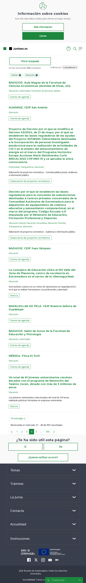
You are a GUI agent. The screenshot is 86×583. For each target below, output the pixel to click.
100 (48, 432)
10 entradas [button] (19, 419)
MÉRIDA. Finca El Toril (24, 356)
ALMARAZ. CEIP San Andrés (28, 107)
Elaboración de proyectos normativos (30, 181)
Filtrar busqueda (30, 61)
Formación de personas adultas (46, 90)
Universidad (24, 90)
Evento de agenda (19, 96)
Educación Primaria (57, 223)
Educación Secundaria (36, 223)
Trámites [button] (16, 483)
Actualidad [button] (18, 524)
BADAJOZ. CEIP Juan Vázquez (30, 248)
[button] (68, 48)
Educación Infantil (17, 223)
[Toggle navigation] (31, 48)
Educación (13, 90)
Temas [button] (15, 470)
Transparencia (26, 167)
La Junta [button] (16, 497)
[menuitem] (28, 559)
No (60, 446)
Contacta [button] (17, 510)
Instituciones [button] (20, 538)
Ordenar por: (56, 67)
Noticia (14, 295)
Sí (25, 446)
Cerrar (43, 36)
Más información (43, 27)
